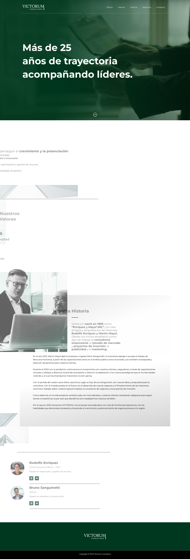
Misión (110, 7)
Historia (133, 7)
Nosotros (147, 7)
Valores (121, 7)
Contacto (160, 7)
